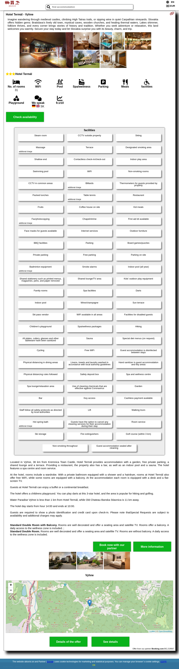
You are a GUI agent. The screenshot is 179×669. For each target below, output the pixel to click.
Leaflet (152, 631)
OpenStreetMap (165, 631)
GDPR (163, 661)
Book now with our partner (111, 546)
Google (50, 661)
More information (152, 546)
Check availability (25, 117)
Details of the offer (68, 641)
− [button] (11, 590)
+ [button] (11, 585)
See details (110, 641)
